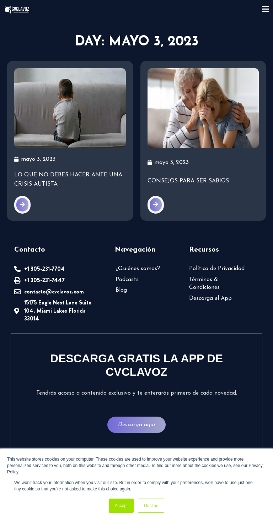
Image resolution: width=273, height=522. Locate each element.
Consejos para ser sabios (188, 181)
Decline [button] (151, 505)
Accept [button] (121, 505)
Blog (121, 290)
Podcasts (127, 279)
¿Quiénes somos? (138, 268)
